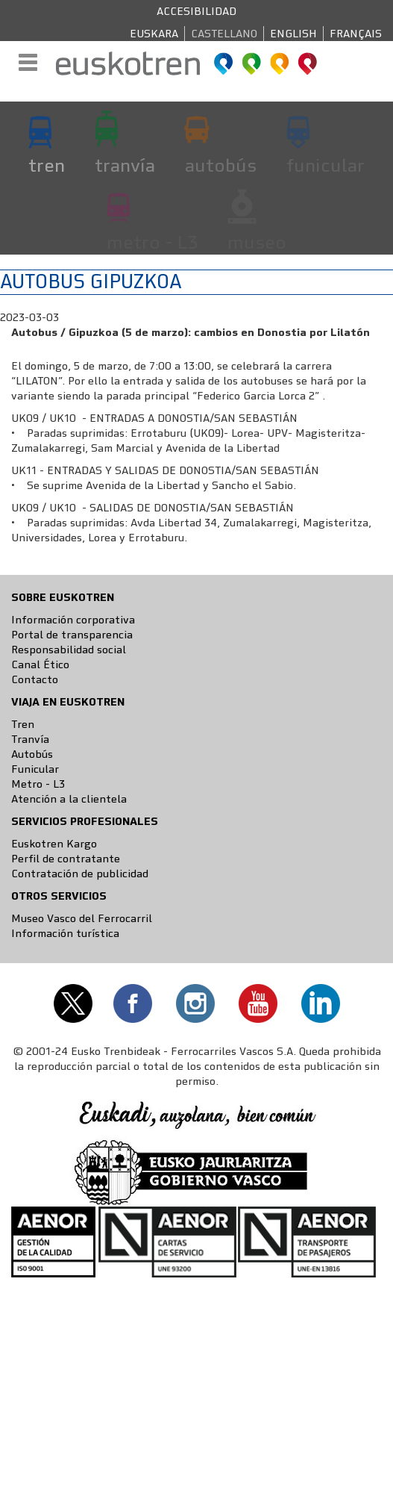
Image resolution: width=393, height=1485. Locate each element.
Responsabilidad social (68, 649)
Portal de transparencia (72, 634)
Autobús (32, 754)
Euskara (154, 33)
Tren (22, 724)
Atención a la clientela (69, 799)
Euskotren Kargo (54, 843)
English (293, 33)
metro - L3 (152, 242)
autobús (221, 165)
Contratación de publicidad (79, 873)
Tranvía (30, 739)
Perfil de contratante (65, 858)
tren (46, 165)
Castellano (224, 33)
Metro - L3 (38, 784)
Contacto (34, 679)
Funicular (35, 769)
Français (356, 33)
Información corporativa (73, 619)
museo (256, 242)
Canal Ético (40, 664)
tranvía (125, 165)
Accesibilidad (196, 11)
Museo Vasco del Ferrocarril (81, 918)
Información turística (65, 933)
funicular (325, 165)
